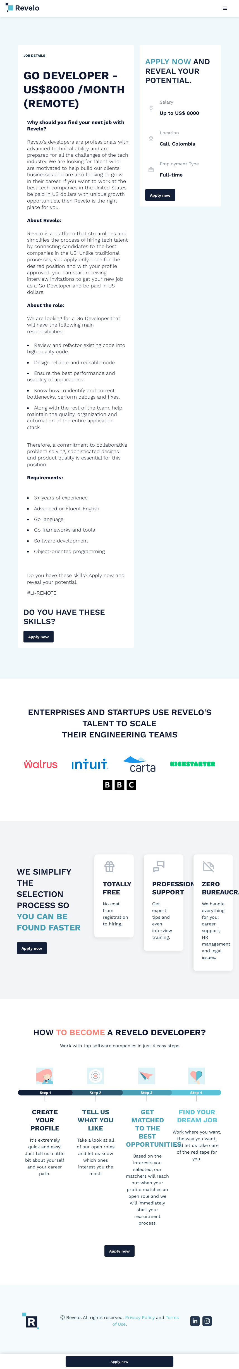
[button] (225, 8)
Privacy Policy (140, 1317)
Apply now (38, 637)
